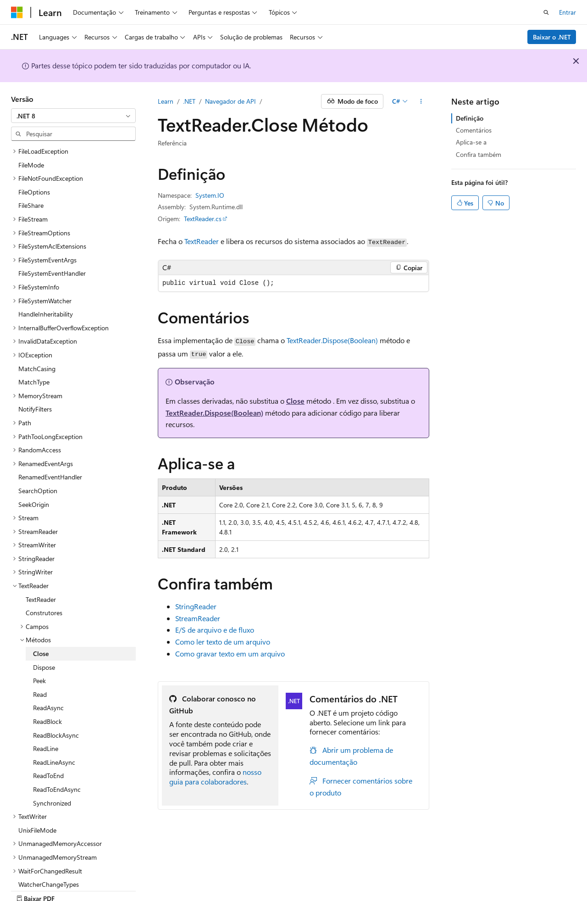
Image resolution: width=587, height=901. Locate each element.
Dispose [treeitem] (44, 635)
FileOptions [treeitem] (34, 160)
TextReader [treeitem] (41, 567)
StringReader (195, 606)
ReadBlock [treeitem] (47, 689)
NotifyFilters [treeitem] (35, 377)
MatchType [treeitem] (34, 349)
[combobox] (73, 115)
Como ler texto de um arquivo (222, 641)
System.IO (209, 195)
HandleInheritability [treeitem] (45, 282)
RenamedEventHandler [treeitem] (50, 444)
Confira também (478, 154)
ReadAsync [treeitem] (48, 675)
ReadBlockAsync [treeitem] (56, 703)
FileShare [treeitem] (31, 173)
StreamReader (197, 618)
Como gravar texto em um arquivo (230, 653)
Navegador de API (230, 101)
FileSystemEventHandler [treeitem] (52, 241)
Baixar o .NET (552, 37)
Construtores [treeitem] (44, 580)
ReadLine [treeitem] (45, 716)
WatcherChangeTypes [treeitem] (48, 852)
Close (295, 401)
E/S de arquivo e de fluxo (214, 629)
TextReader (201, 241)
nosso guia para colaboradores (215, 776)
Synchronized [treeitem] (52, 771)
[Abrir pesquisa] (546, 12)
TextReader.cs (203, 218)
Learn (165, 101)
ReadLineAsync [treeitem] (54, 730)
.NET (189, 101)
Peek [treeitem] (39, 648)
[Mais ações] (421, 101)
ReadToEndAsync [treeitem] (57, 757)
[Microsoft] (17, 12)
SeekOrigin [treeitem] (33, 472)
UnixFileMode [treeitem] (37, 798)
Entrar (567, 12)
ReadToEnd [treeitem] (48, 743)
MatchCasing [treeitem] (36, 336)
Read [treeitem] (40, 662)
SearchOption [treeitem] (37, 458)
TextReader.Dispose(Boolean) (332, 340)
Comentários (474, 130)
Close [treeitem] (41, 621)
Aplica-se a (471, 142)
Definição (469, 118)
